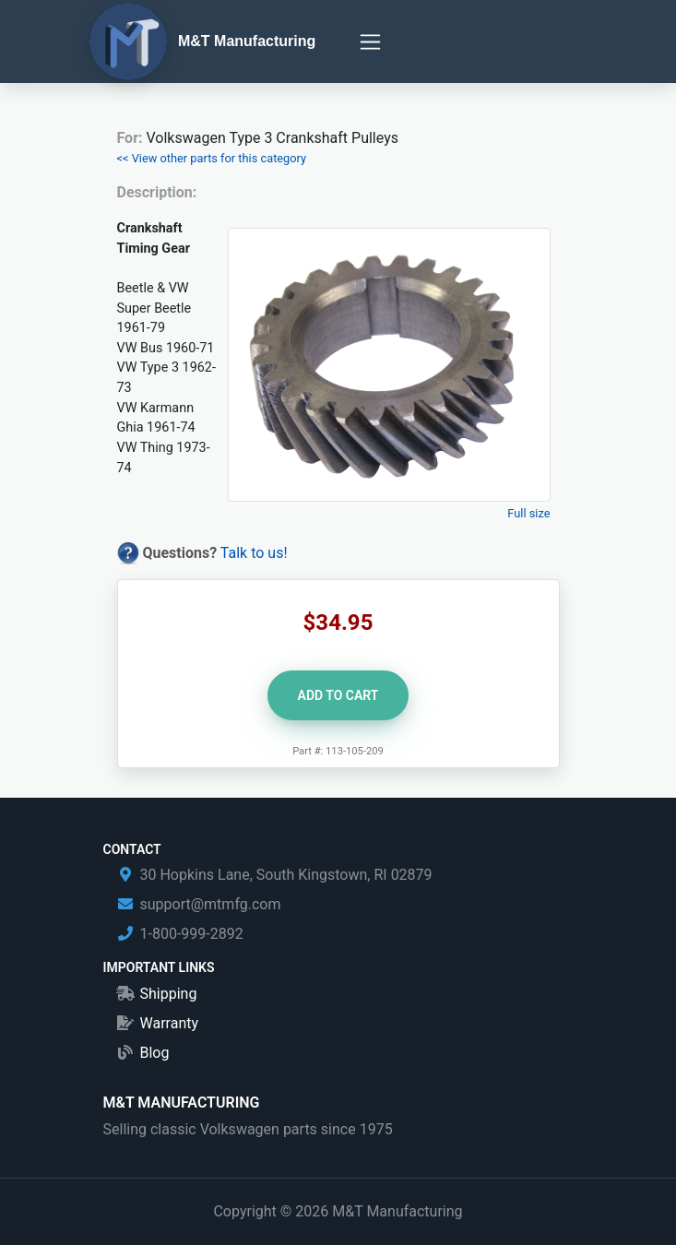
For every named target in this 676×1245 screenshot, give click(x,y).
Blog (155, 1052)
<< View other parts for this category (212, 158)
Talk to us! (254, 553)
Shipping (168, 993)
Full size (528, 513)
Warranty (169, 1023)
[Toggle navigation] (370, 42)
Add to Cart (338, 695)
